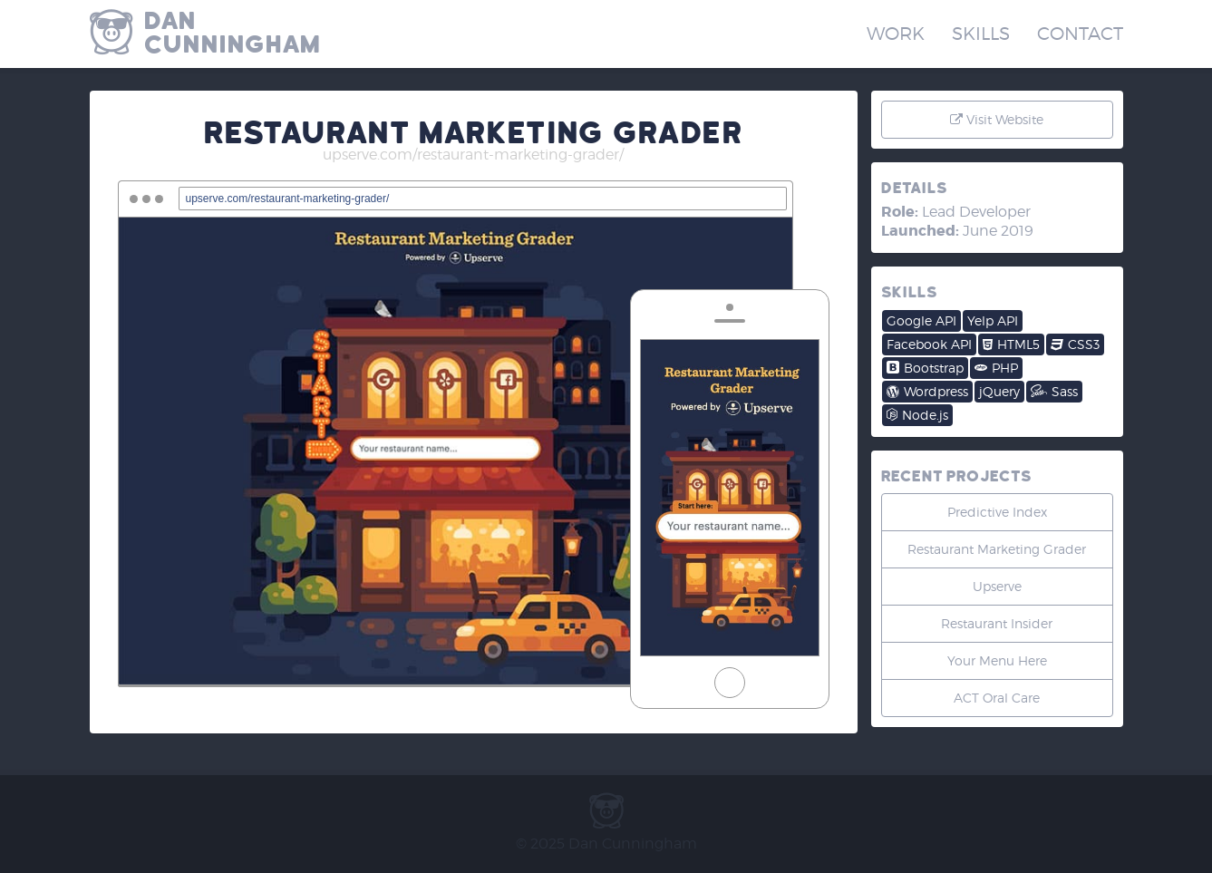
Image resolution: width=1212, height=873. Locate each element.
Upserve (997, 586)
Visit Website (996, 119)
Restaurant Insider (996, 623)
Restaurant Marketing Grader (996, 549)
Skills (981, 33)
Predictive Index (997, 511)
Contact (1080, 33)
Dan (375, 32)
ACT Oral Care (997, 697)
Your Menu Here (997, 660)
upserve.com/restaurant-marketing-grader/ (473, 154)
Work (896, 33)
